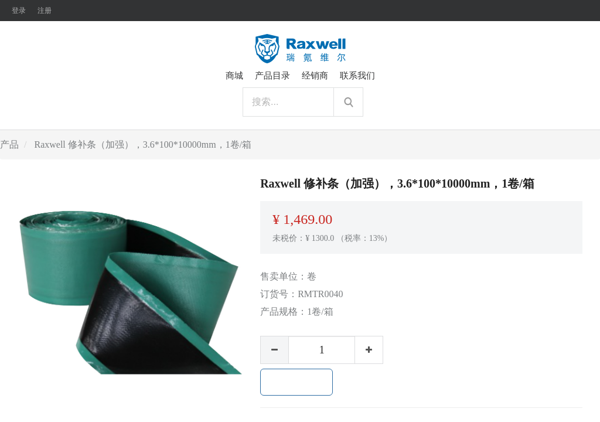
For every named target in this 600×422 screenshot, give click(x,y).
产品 (9, 144)
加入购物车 (296, 382)
